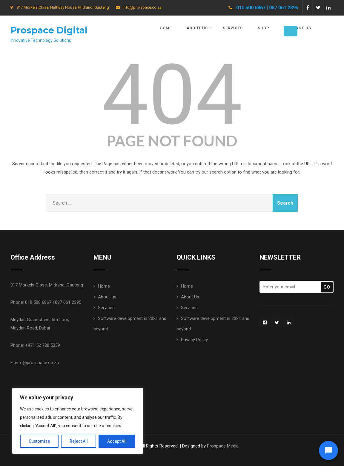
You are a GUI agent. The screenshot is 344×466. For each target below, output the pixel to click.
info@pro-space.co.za (139, 7)
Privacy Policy (194, 339)
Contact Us (297, 28)
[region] (77, 421)
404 (172, 94)
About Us (199, 28)
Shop (263, 28)
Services (233, 28)
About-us (107, 296)
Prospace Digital (48, 30)
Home (166, 28)
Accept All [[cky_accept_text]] (117, 441)
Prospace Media (223, 445)
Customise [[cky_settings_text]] (39, 441)
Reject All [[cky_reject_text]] (79, 441)
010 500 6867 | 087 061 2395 (267, 7)
